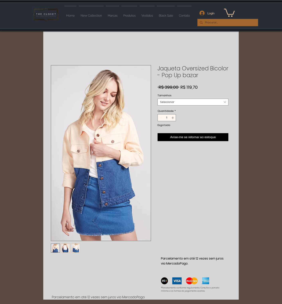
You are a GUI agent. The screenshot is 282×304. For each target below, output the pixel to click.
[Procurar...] (227, 22)
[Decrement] (160, 117)
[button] (229, 12)
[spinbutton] (167, 117)
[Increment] (173, 117)
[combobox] (193, 102)
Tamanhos (165, 95)
